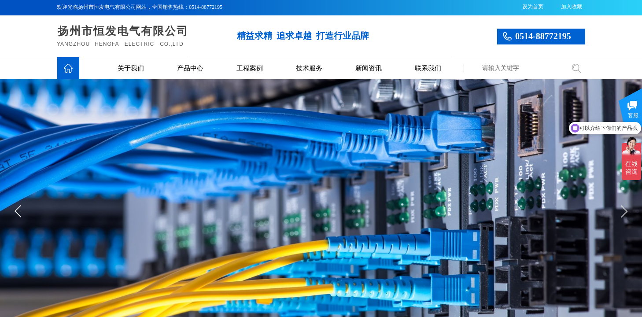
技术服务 (309, 68)
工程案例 (249, 68)
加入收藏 (571, 7)
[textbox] (521, 68)
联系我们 (428, 68)
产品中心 (190, 68)
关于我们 (131, 68)
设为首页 (532, 7)
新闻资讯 (368, 68)
